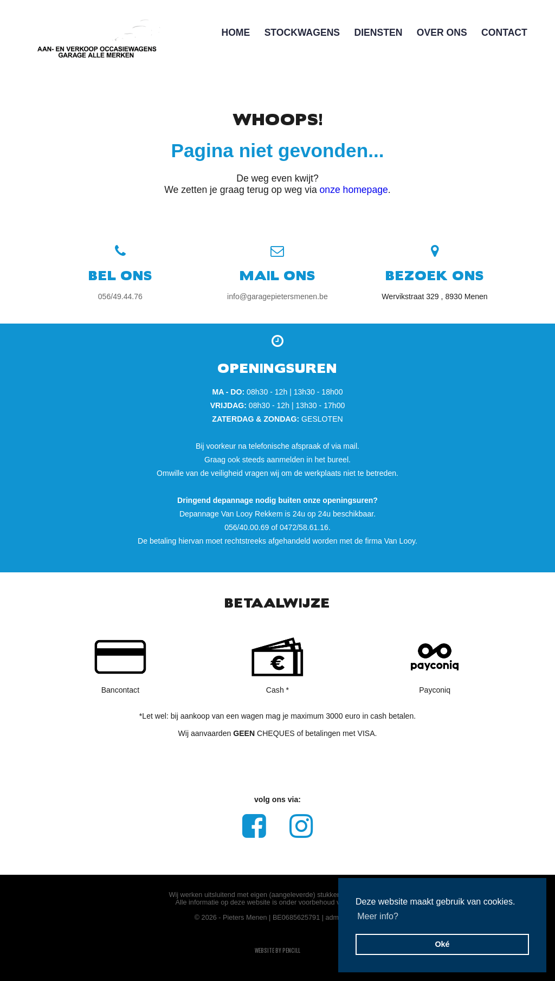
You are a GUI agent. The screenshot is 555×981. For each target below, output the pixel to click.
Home (235, 32)
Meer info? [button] (377, 916)
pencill (291, 950)
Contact (504, 32)
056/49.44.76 (120, 296)
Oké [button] (442, 944)
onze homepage (354, 189)
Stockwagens (302, 32)
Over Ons (442, 32)
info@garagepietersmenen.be (277, 296)
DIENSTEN (378, 32)
